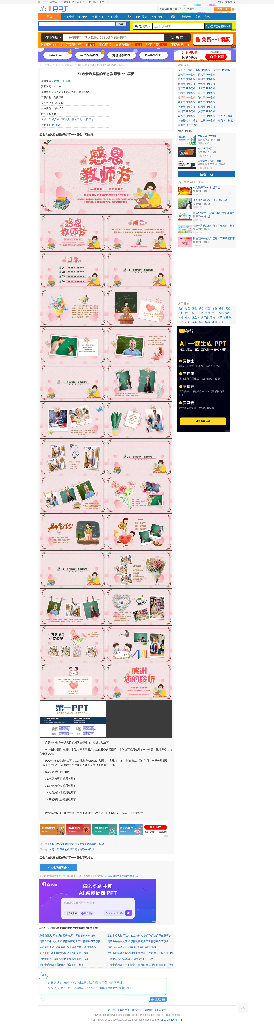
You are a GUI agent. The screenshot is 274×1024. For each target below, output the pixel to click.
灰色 (201, 313)
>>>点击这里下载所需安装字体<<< (121, 876)
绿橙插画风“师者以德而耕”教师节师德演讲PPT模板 (67, 935)
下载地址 (66, 119)
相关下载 (77, 119)
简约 (180, 322)
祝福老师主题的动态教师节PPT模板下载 (214, 238)
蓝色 (194, 308)
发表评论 (88, 119)
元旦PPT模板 (185, 70)
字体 (198, 16)
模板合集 (186, 16)
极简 (187, 317)
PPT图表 (141, 16)
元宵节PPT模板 (221, 70)
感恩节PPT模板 (206, 106)
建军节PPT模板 (206, 102)
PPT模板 (68, 16)
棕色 (194, 313)
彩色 (187, 308)
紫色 (187, 313)
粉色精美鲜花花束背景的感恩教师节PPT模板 (132, 947)
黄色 (227, 308)
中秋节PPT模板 (186, 93)
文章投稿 (230, 2)
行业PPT (83, 16)
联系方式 (137, 1009)
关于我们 (112, 1009)
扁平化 (204, 317)
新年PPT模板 (203, 70)
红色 (51, 124)
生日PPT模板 (207, 120)
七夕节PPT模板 (186, 106)
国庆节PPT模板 (206, 93)
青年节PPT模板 (186, 88)
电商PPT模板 (225, 120)
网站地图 (149, 1009)
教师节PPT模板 (73, 65)
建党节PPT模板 (186, 102)
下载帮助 (218, 2)
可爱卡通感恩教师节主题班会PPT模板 (214, 225)
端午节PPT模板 (206, 97)
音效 (207, 16)
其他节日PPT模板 (188, 125)
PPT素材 (127, 16)
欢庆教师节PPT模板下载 (206, 187)
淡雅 (180, 308)
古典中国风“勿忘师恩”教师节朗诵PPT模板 (130, 958)
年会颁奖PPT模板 (188, 120)
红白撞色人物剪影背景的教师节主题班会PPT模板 (77, 843)
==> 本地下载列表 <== (58, 867)
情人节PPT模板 (206, 74)
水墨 (187, 322)
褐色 (221, 313)
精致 (207, 322)
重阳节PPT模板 (186, 111)
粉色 (180, 313)
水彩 (219, 317)
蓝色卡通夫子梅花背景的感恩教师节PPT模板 (64, 958)
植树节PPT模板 (206, 79)
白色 (214, 313)
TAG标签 (162, 1009)
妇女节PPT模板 (186, 79)
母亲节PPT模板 (186, 116)
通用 (214, 322)
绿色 (214, 308)
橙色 (221, 308)
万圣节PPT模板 (206, 116)
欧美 (194, 322)
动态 (221, 322)
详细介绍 (54, 119)
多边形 (227, 317)
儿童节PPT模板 (206, 88)
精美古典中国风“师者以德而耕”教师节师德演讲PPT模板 (69, 941)
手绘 (212, 317)
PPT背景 (112, 16)
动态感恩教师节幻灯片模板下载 (210, 200)
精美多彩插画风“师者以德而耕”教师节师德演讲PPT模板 (137, 941)
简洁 (180, 317)
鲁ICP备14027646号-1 (169, 1019)
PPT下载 (156, 16)
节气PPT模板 (225, 116)
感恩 (58, 124)
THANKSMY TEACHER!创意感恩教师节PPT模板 (214, 213)
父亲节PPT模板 (206, 111)
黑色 (201, 308)
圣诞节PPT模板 (186, 74)
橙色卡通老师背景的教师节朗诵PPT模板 (61, 964)
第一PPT (44, 65)
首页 (49, 16)
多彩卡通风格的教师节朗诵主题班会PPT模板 (64, 953)
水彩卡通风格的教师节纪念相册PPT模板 (72, 849)
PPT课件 (171, 16)
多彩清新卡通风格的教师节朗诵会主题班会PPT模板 (67, 947)
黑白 (207, 313)
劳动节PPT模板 (206, 83)
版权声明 (125, 1009)
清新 (227, 313)
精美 (201, 322)
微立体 (195, 317)
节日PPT (97, 16)
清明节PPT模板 (186, 83)
